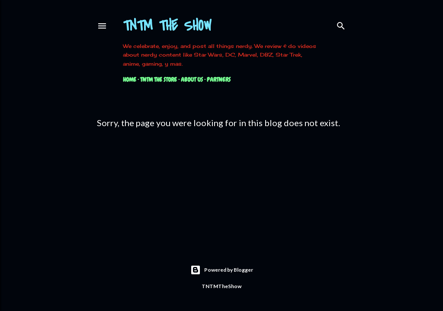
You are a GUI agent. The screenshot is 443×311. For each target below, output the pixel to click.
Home (129, 79)
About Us (192, 79)
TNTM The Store (158, 79)
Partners (219, 79)
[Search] (341, 24)
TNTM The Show (167, 26)
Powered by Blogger (221, 270)
